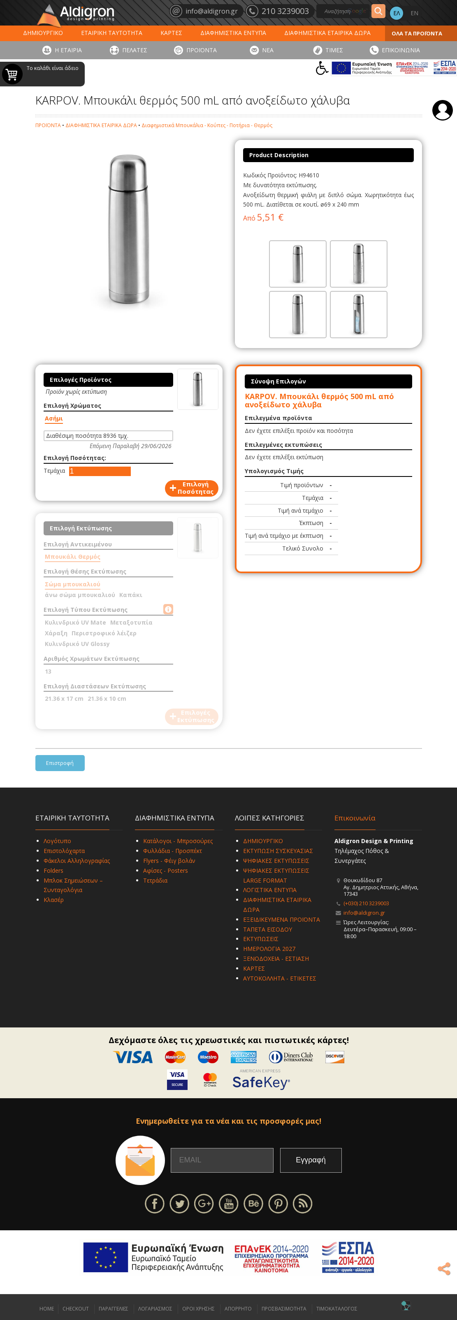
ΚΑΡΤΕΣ (171, 33)
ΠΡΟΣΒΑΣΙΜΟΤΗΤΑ (284, 1308)
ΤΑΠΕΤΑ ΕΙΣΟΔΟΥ (267, 929)
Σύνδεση (442, 110)
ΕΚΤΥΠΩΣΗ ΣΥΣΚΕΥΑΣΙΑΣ (278, 851)
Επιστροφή (60, 763)
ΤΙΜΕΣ (334, 50)
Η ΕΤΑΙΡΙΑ (68, 50)
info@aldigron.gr (364, 912)
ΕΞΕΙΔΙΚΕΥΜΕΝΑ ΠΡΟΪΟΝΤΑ (281, 919)
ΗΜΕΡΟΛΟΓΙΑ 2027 (269, 949)
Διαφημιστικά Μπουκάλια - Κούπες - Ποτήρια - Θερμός (207, 125)
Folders (53, 870)
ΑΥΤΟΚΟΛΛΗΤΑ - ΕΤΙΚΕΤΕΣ (279, 978)
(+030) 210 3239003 (366, 903)
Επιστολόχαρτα (64, 851)
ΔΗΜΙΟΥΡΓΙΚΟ (43, 33)
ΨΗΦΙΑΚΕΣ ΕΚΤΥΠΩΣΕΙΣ (276, 861)
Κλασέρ (54, 900)
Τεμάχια (54, 470)
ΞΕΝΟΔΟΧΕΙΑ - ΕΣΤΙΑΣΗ (276, 958)
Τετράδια (155, 880)
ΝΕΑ (268, 50)
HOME (46, 1308)
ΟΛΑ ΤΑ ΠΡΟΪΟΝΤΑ (417, 33)
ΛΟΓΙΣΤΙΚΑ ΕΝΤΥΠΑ (270, 890)
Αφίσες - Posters (165, 870)
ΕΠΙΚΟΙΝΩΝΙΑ (401, 50)
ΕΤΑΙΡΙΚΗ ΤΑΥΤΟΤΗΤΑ (111, 33)
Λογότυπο (57, 841)
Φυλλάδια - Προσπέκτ (172, 851)
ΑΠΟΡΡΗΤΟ (238, 1308)
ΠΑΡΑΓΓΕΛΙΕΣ (113, 1308)
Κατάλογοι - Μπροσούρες (178, 841)
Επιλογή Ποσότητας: (75, 458)
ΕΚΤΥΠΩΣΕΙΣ (260, 939)
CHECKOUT (76, 1308)
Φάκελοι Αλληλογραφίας (77, 861)
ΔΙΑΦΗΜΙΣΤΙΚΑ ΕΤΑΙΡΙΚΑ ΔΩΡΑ (327, 33)
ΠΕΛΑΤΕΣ (134, 50)
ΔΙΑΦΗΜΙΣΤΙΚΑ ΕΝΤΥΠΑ (233, 33)
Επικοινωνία (355, 818)
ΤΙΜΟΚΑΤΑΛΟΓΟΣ (336, 1308)
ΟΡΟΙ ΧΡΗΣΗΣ (198, 1308)
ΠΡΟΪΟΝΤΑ (201, 50)
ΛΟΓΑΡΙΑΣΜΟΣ (155, 1308)
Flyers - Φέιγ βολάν (169, 861)
